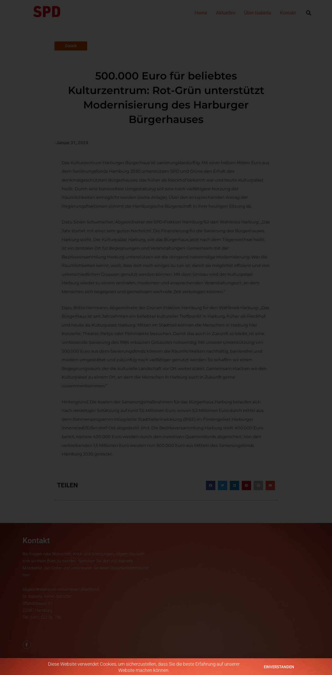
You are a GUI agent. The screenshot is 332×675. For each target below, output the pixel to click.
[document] (166, 337)
